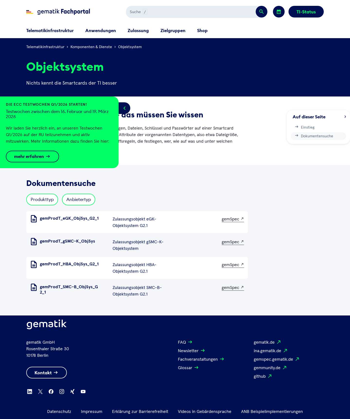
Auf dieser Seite (319, 117)
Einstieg (304, 126)
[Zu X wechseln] (40, 391)
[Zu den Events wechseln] (279, 11)
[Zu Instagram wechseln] (61, 391)
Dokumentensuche (313, 135)
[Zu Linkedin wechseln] (29, 391)
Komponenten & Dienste (91, 47)
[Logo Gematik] (46, 325)
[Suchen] (178, 12)
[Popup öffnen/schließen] (124, 108)
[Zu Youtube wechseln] (83, 391)
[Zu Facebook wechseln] (51, 391)
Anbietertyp (78, 199)
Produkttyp (42, 199)
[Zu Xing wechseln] (72, 391)
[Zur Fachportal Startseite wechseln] (58, 12)
